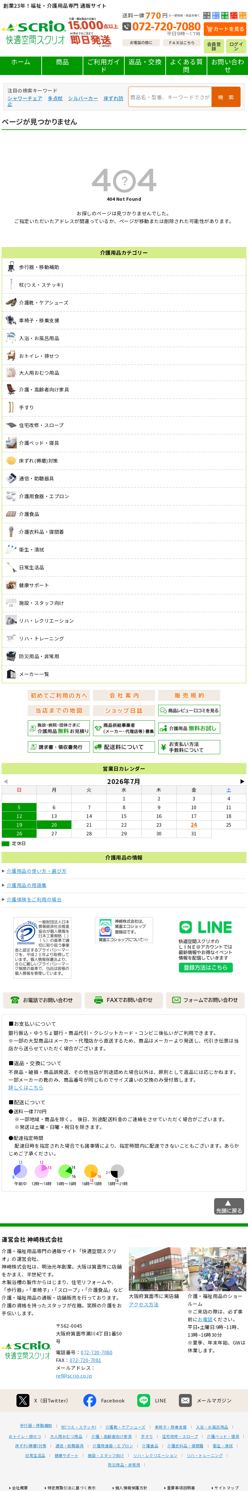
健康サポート (67, 1455)
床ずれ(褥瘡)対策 (30, 1445)
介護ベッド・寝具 (223, 1436)
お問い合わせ (227, 65)
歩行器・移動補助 (36, 1425)
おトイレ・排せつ (25, 1436)
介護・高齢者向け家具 (111, 1436)
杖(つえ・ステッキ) (79, 1427)
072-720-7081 (85, 1360)
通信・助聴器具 (70, 1445)
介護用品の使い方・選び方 (37, 871)
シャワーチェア (25, 98)
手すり (147, 1436)
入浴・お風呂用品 (212, 1427)
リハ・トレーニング (205, 1455)
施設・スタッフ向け (106, 1455)
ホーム (21, 61)
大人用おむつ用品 (66, 1436)
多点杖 (55, 98)
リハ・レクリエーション (155, 1455)
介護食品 (150, 1445)
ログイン (236, 46)
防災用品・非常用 (124, 1465)
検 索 (226, 97)
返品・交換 (145, 61)
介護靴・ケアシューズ (126, 1427)
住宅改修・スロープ (180, 1436)
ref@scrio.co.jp (74, 1375)
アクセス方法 (144, 1304)
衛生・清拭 (223, 1445)
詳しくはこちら (26, 1087)
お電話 (205, 1319)
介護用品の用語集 (27, 885)
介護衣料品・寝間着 (185, 1445)
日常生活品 (35, 1455)
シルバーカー (83, 98)
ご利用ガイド (103, 65)
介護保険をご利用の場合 (34, 899)
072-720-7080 (96, 1352)
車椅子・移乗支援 (171, 1427)
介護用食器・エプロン (113, 1445)
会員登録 (214, 46)
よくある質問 (186, 65)
